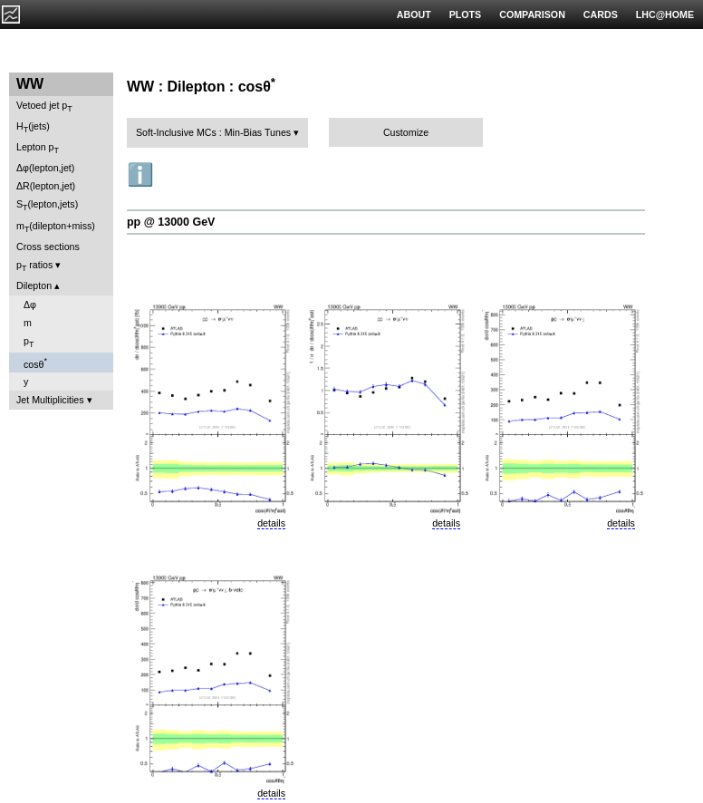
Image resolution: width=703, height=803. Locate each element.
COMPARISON (532, 14)
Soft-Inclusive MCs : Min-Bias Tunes (213, 132)
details (271, 523)
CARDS (600, 14)
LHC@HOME (665, 14)
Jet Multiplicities (50, 399)
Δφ (30, 304)
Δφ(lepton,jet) (45, 167)
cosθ (35, 363)
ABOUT (414, 14)
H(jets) (33, 127)
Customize (406, 132)
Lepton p (37, 148)
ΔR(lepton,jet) (45, 185)
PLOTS (465, 14)
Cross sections (48, 246)
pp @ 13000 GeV (171, 222)
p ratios (34, 266)
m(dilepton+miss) (55, 227)
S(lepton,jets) (47, 205)
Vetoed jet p (44, 106)
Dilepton (34, 285)
